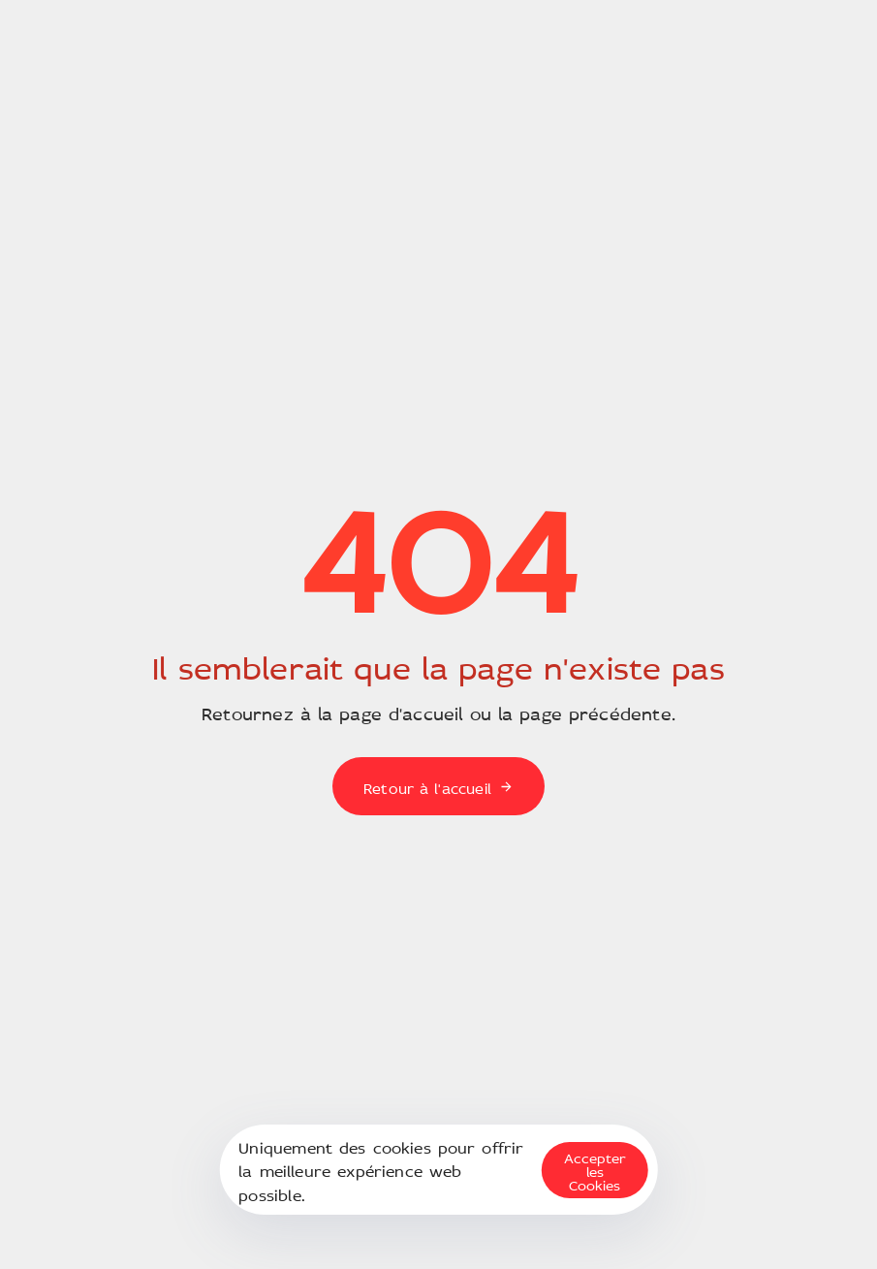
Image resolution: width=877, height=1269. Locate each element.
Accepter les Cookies (595, 1169)
